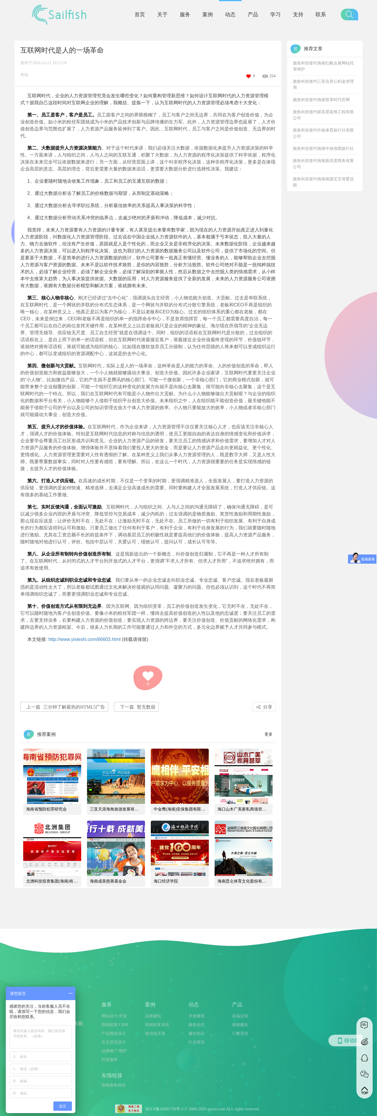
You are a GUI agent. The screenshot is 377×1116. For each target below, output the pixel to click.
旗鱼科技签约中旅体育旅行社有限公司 (323, 133)
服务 (185, 14)
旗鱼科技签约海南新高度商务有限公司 (323, 164)
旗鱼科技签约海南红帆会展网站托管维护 (323, 66)
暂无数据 (137, 707)
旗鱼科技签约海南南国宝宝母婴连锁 (323, 182)
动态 (230, 14)
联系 (321, 14)
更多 (268, 734)
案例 (207, 14)
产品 (253, 14)
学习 (275, 14)
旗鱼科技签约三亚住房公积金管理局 (323, 84)
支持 (298, 14)
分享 (263, 707)
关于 (162, 14)
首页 (140, 14)
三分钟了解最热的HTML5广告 (65, 707)
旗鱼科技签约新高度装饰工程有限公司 (323, 115)
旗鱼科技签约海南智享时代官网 (321, 100)
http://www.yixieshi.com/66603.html (84, 639)
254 (272, 76)
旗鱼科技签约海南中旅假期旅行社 (323, 148)
